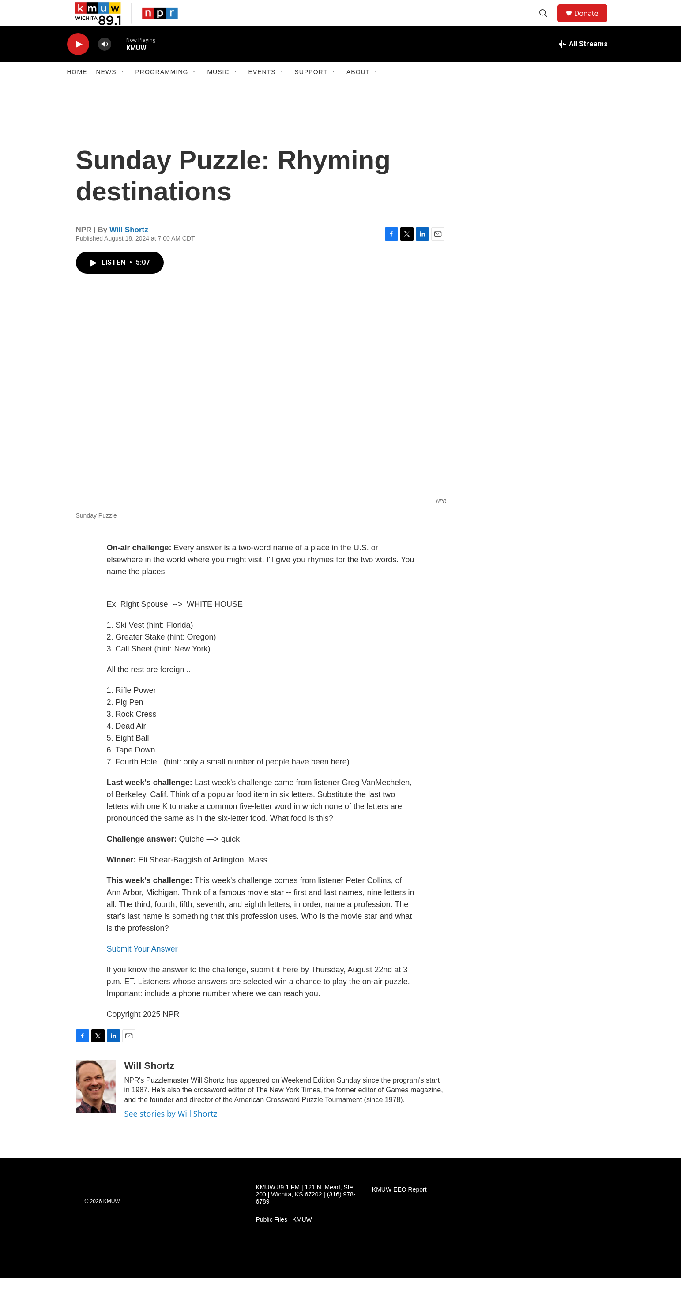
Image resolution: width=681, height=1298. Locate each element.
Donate (592, 23)
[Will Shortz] (96, 1106)
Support (311, 91)
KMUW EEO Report (399, 1209)
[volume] (104, 64)
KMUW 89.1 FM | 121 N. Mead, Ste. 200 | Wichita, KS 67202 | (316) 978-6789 (306, 1214)
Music (218, 91)
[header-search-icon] (547, 23)
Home (77, 91)
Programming (161, 91)
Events (262, 91)
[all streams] (582, 64)
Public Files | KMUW (284, 1239)
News (106, 91)
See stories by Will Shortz (171, 1133)
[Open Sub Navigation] (123, 91)
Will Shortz (128, 249)
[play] (78, 64)
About (358, 91)
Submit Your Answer (142, 968)
